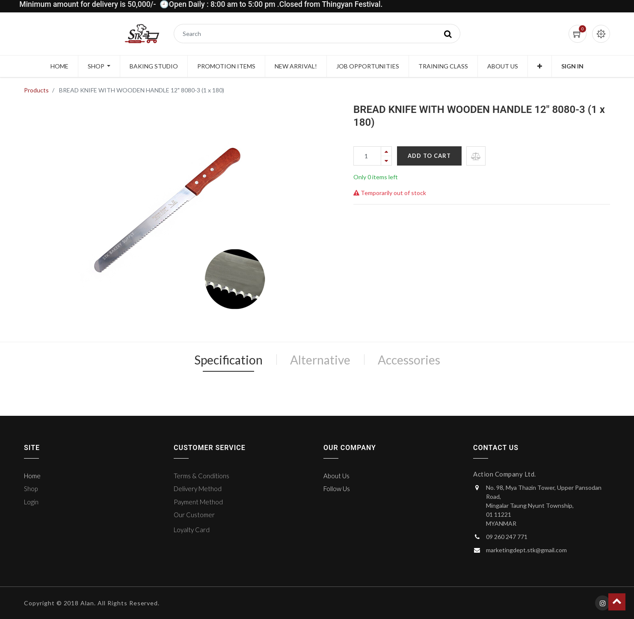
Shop (31, 488)
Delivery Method (198, 488)
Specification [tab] (228, 359)
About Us (336, 476)
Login (31, 502)
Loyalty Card (192, 529)
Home (32, 476)
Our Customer (194, 514)
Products (36, 90)
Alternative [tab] (320, 359)
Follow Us (336, 488)
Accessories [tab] (409, 359)
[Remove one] (386, 160)
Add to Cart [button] (429, 155)
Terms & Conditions (201, 476)
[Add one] (386, 151)
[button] (539, 66)
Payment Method (198, 502)
